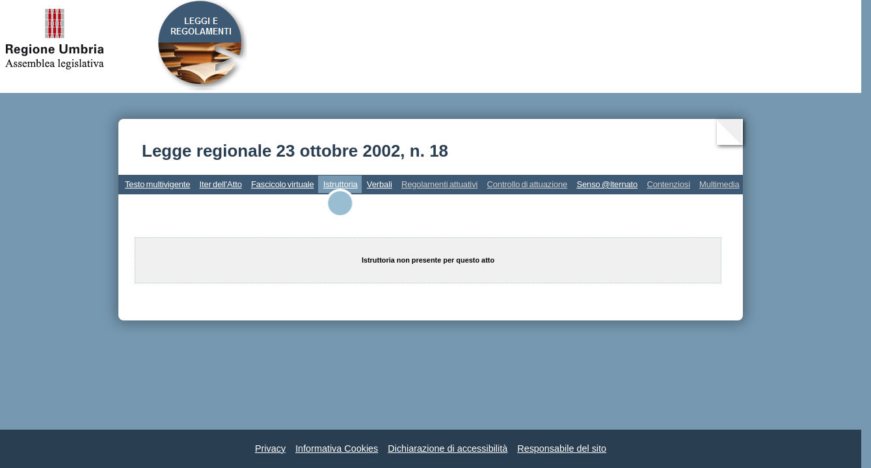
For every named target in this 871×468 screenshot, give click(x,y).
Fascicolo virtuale (282, 184)
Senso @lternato (606, 184)
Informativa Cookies (336, 448)
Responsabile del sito (561, 448)
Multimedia (719, 184)
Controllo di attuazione (527, 184)
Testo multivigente (157, 184)
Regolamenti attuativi (439, 184)
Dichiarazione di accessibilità (447, 448)
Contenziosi (668, 184)
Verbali (379, 184)
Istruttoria (340, 184)
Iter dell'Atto (221, 184)
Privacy (270, 448)
